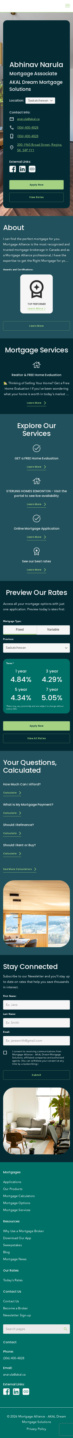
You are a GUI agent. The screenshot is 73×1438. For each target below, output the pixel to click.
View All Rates (36, 738)
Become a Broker (15, 1308)
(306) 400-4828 (27, 127)
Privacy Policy (36, 1429)
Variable (53, 629)
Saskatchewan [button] (38, 100)
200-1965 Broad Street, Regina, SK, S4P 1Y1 (39, 147)
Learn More (36, 308)
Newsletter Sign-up (17, 1315)
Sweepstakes (12, 1245)
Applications (12, 1182)
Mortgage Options (16, 1203)
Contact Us (11, 1301)
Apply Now (36, 184)
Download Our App (17, 1238)
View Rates (36, 197)
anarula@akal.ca (28, 119)
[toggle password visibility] (65, 1329)
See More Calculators (19, 869)
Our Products (12, 1189)
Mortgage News (14, 1259)
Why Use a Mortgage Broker (23, 1231)
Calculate (12, 793)
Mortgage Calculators (19, 1196)
